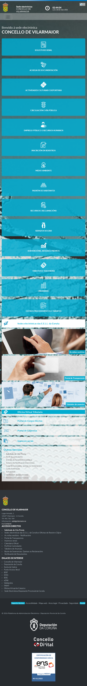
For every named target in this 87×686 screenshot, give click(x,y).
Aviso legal (53, 603)
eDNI (6, 580)
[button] (82, 4)
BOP (6, 572)
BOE (6, 577)
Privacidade (63, 603)
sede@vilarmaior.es (19, 521)
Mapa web (43, 603)
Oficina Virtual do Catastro (14, 588)
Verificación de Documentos (15, 554)
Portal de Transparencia (13, 538)
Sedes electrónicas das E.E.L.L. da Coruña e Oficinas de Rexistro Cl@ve (32, 532)
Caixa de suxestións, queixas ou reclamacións (24, 466)
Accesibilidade (32, 603)
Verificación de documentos (17, 475)
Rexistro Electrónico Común (17, 478)
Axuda (82, 603)
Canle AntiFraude (13, 469)
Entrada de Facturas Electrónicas (19, 460)
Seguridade (74, 603)
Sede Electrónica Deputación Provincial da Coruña (24, 591)
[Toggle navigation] (8, 17)
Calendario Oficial (11, 543)
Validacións (8, 583)
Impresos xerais (10, 541)
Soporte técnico (18, 603)
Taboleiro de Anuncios (13, 549)
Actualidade (10, 472)
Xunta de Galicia (10, 567)
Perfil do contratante (14, 457)
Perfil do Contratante (12, 546)
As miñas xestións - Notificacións (17, 535)
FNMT (6, 586)
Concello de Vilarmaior (13, 562)
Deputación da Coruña (13, 564)
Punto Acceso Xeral (12, 569)
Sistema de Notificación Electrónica (20, 463)
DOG (6, 575)
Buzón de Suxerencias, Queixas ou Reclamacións (23, 551)
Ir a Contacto (6, 524)
